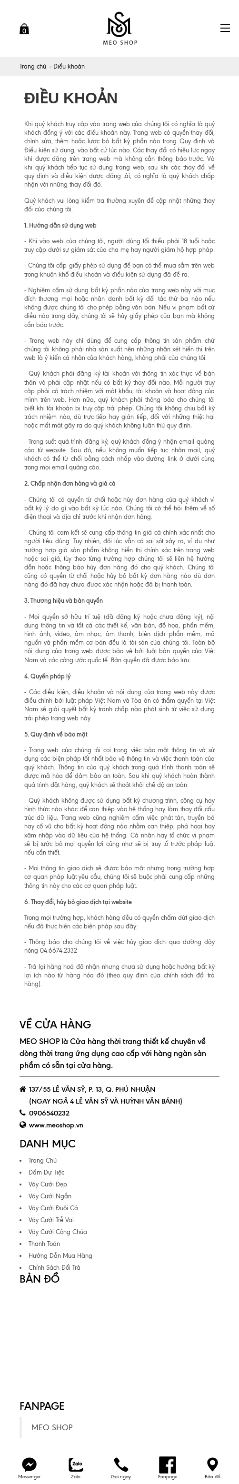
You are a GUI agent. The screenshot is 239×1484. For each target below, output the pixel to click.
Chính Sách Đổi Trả (54, 1267)
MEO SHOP (51, 1427)
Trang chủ (33, 66)
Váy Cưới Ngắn (50, 1196)
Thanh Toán (44, 1243)
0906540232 (49, 1113)
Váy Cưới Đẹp (48, 1184)
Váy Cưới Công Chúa (58, 1231)
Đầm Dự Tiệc (46, 1172)
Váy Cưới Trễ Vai (51, 1220)
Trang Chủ (43, 1160)
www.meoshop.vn (56, 1125)
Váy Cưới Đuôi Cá (53, 1208)
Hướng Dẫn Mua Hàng (60, 1255)
